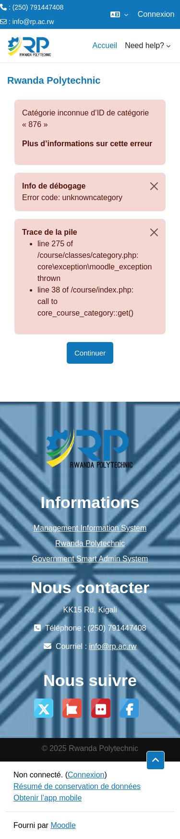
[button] (119, 14)
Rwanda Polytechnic (90, 543)
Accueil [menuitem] (105, 45)
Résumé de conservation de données (77, 786)
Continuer (90, 353)
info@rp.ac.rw (33, 21)
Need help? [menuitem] (144, 45)
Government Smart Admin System (90, 559)
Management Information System (90, 528)
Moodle (62, 825)
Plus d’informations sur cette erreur (87, 144)
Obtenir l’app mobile (47, 798)
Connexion (156, 14)
